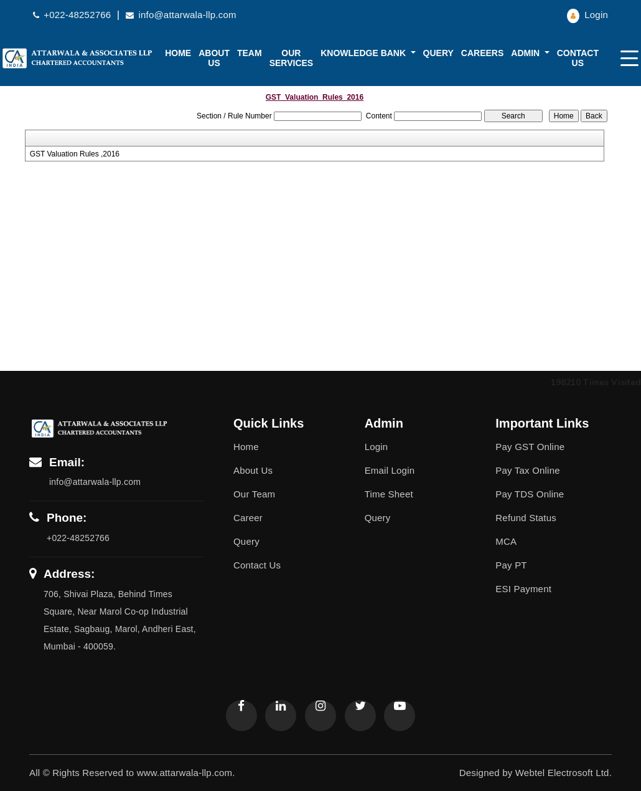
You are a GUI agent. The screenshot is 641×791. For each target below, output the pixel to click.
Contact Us (578, 58)
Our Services (291, 58)
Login (587, 14)
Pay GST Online (529, 446)
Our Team (254, 494)
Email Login (390, 470)
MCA (506, 541)
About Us (253, 470)
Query (438, 53)
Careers (482, 53)
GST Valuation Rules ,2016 (74, 154)
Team (249, 53)
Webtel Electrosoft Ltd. (563, 772)
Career (248, 517)
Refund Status (525, 517)
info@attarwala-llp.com (181, 14)
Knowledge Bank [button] (364, 53)
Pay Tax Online (527, 470)
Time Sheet (389, 494)
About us (214, 58)
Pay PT (510, 565)
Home (178, 53)
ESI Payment (523, 588)
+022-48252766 (73, 14)
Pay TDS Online (529, 494)
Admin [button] (526, 53)
